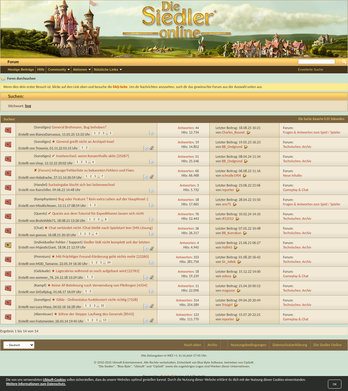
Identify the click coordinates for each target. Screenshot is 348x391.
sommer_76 (44, 277)
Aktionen (80, 69)
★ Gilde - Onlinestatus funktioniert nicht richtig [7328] (95, 299)
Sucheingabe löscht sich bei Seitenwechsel (81, 184)
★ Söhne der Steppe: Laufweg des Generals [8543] (94, 314)
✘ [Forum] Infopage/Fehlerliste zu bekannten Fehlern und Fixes (84, 170)
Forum (13, 62)
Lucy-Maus (43, 307)
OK (335, 384)
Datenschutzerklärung (290, 344)
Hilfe (40, 69)
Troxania (42, 148)
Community (57, 69)
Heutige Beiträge (21, 69)
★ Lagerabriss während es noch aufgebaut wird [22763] (96, 271)
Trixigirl (227, 305)
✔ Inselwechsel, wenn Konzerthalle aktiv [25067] (90, 156)
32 (102, 305)
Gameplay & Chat (295, 190)
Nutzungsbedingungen (249, 344)
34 (109, 262)
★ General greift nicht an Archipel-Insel (83, 141)
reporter (228, 190)
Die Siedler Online (328, 344)
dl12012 (228, 218)
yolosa (226, 276)
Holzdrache (44, 177)
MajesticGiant (46, 247)
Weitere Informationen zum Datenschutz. (36, 384)
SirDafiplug (44, 292)
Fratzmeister (45, 321)
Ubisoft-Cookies (54, 380)
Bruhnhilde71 (45, 221)
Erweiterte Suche (310, 69)
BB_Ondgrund (232, 147)
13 (104, 320)
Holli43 (227, 247)
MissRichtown (46, 206)
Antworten (185, 128)
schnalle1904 (231, 175)
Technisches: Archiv (297, 147)
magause (228, 290)
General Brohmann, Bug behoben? (79, 127)
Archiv (212, 344)
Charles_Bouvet (233, 132)
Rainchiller (43, 190)
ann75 (226, 204)
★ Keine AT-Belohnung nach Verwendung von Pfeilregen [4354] (97, 285)
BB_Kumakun (231, 233)
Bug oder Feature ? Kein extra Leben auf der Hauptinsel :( (103, 199)
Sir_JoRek (229, 262)
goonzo (41, 235)
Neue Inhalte (292, 175)
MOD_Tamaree (47, 264)
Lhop (39, 163)
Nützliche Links (106, 69)
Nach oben (192, 344)
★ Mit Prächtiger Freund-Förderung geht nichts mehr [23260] (100, 256)
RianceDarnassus (48, 134)
